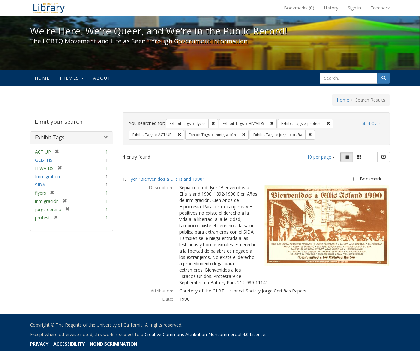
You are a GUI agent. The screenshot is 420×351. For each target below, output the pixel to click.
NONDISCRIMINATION (113, 344)
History (331, 8)
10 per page (321, 157)
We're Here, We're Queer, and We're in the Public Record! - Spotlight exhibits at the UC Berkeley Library (49, 8)
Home (42, 78)
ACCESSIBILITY (69, 344)
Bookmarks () (299, 8)
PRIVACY (39, 344)
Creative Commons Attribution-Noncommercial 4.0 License (205, 334)
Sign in (354, 8)
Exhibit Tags (49, 137)
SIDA (40, 185)
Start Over (371, 123)
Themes (71, 78)
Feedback (380, 8)
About (102, 78)
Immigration (47, 176)
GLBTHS (43, 160)
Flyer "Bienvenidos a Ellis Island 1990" (165, 179)
